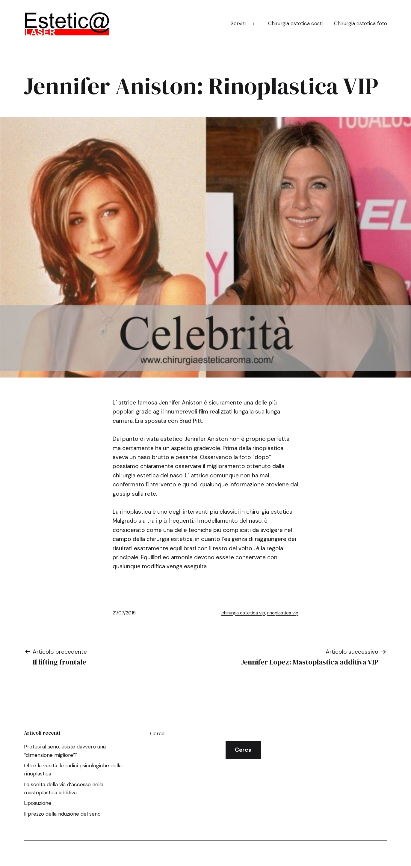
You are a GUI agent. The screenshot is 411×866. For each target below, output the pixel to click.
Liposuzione (37, 803)
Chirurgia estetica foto (360, 23)
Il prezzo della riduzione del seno (62, 814)
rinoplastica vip (282, 613)
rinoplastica (268, 448)
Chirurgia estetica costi (295, 23)
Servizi (238, 23)
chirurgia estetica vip (243, 613)
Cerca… (158, 733)
